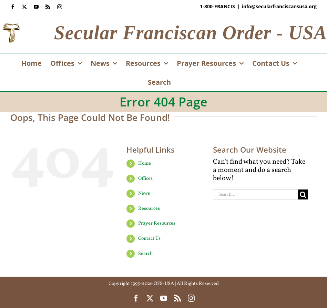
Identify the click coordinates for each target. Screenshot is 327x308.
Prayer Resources (156, 223)
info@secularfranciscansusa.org (279, 6)
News (144, 193)
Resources (149, 208)
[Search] (303, 194)
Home (144, 163)
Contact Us (149, 238)
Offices (145, 178)
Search (145, 253)
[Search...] (255, 194)
